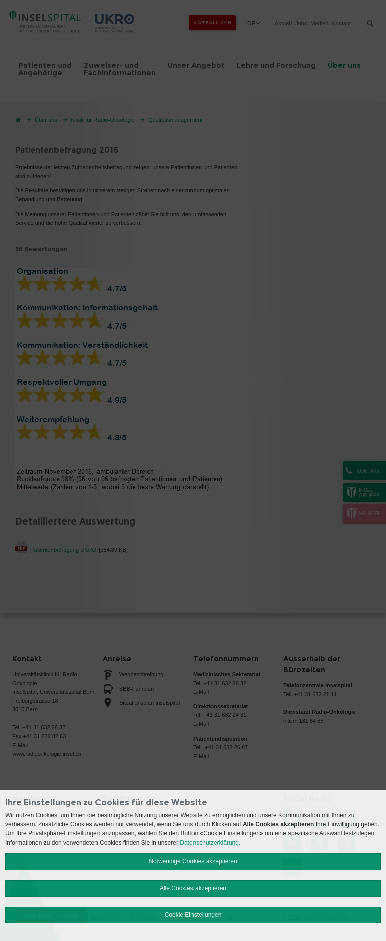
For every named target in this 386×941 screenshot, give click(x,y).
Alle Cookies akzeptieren (193, 888)
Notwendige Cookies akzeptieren (193, 861)
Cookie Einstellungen (193, 914)
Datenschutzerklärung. (210, 842)
